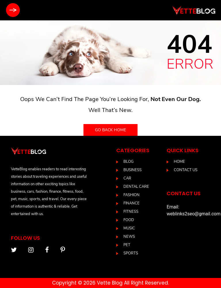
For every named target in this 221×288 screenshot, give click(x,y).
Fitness (130, 211)
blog (128, 161)
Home (179, 161)
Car (127, 178)
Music (129, 228)
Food (128, 220)
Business (132, 170)
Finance (131, 203)
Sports (130, 253)
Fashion (131, 195)
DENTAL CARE (136, 186)
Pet (126, 245)
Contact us (185, 170)
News (129, 236)
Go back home (110, 130)
